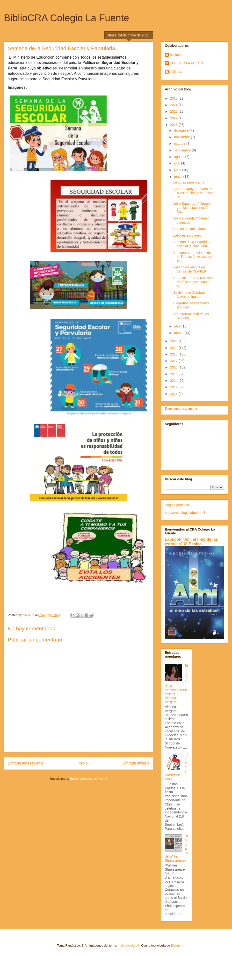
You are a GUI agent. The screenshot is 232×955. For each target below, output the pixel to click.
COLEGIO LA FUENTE (187, 63)
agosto (179, 157)
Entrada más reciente (26, 763)
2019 (174, 348)
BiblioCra (176, 55)
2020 (174, 341)
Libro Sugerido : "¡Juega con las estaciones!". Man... (191, 208)
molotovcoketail (128, 945)
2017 (174, 361)
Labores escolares (187, 235)
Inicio (83, 763)
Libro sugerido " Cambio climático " (191, 220)
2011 (174, 394)
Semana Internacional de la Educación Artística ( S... (192, 257)
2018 (174, 354)
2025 (174, 98)
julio (177, 163)
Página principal (177, 505)
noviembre (182, 137)
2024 (174, 105)
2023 (174, 111)
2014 (174, 380)
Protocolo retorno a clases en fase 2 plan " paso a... (193, 282)
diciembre (182, 130)
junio (178, 170)
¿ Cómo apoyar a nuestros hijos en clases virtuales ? (193, 193)
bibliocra (176, 72)
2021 (174, 125)
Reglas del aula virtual (190, 229)
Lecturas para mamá (188, 182)
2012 (174, 387)
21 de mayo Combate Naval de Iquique (189, 295)
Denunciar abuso (181, 408)
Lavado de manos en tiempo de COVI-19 (189, 269)
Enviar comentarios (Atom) (88, 778)
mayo (178, 176)
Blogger (176, 945)
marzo (179, 333)
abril (177, 326)
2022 (174, 118)
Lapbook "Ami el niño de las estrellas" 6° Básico (191, 541)
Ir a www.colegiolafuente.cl (185, 513)
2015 (174, 374)
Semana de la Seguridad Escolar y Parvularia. (191, 244)
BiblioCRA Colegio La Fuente (66, 18)
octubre (180, 143)
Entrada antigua (136, 763)
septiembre (183, 150)
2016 (174, 367)
